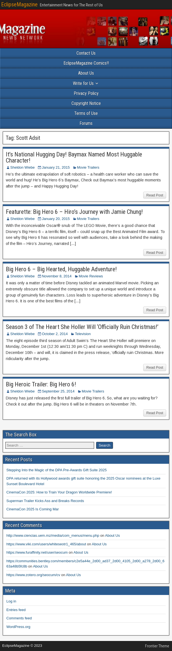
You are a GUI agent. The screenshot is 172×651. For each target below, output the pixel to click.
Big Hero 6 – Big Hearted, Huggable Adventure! (61, 269)
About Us (86, 73)
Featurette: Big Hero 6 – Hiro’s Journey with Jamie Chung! (74, 211)
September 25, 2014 (58, 391)
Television (83, 334)
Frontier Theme (157, 646)
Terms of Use (86, 113)
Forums (86, 123)
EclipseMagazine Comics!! (86, 63)
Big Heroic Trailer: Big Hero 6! (41, 384)
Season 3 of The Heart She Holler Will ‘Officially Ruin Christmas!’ (82, 326)
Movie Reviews (91, 276)
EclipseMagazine (19, 4)
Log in (11, 601)
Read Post (154, 195)
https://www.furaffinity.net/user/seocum (37, 552)
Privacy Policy (86, 93)
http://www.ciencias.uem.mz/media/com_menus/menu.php (52, 535)
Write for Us (83, 83)
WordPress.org (18, 627)
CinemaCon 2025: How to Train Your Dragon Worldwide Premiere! (59, 492)
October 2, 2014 (55, 334)
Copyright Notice (86, 103)
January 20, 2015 (56, 219)
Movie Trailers (88, 167)
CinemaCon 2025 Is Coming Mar (32, 509)
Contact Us (86, 53)
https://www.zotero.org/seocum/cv (33, 575)
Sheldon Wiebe (22, 167)
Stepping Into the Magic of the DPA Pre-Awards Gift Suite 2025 (56, 470)
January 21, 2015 (56, 167)
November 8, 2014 (56, 276)
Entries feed (15, 610)
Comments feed (19, 618)
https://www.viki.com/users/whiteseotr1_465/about (46, 544)
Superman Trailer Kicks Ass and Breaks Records (45, 501)
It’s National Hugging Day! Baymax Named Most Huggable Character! (74, 157)
